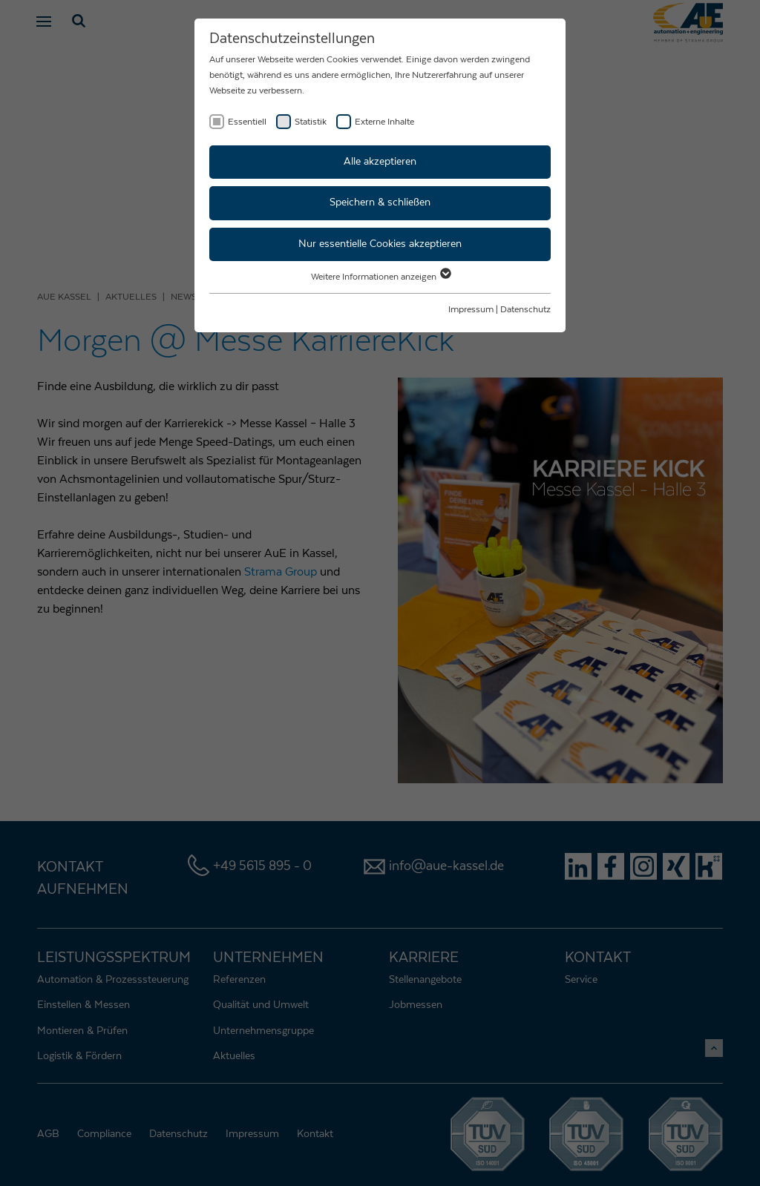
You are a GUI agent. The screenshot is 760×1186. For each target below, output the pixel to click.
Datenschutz (525, 309)
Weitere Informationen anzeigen (380, 276)
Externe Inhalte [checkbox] (384, 121)
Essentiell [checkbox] (247, 121)
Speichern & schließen (380, 202)
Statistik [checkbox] (311, 121)
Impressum (471, 309)
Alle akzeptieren (380, 162)
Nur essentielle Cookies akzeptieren (380, 244)
